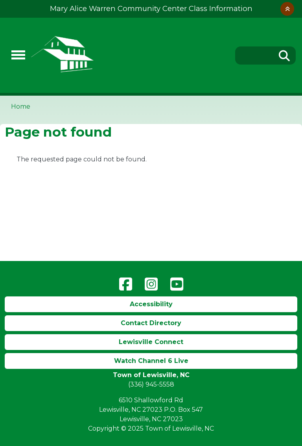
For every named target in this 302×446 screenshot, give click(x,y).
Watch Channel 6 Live (151, 361)
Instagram (151, 284)
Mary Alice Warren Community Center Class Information (151, 8)
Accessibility (151, 304)
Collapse (287, 9)
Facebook (125, 284)
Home (20, 106)
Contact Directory (151, 323)
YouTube (177, 284)
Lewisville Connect (151, 342)
